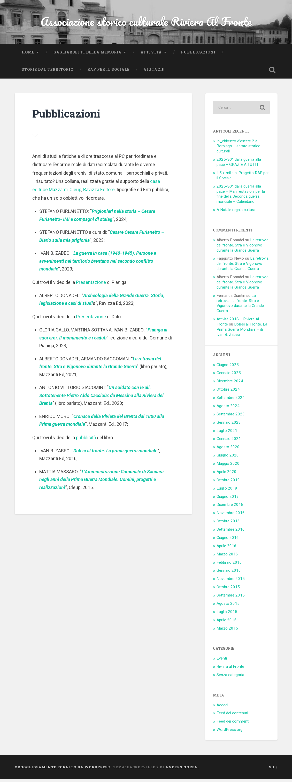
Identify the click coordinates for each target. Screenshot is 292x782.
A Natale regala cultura (236, 213)
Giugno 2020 (228, 458)
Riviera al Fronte (230, 669)
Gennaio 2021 (229, 441)
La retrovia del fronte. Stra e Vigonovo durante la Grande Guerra (242, 248)
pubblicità (86, 440)
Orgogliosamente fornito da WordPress (62, 770)
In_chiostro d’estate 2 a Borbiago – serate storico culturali (238, 149)
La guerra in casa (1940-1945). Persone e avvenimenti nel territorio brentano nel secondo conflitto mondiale (97, 264)
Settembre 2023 (231, 417)
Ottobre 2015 (228, 590)
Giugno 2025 (228, 367)
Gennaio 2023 (229, 425)
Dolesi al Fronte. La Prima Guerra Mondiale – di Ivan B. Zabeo (242, 332)
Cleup (75, 192)
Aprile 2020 (226, 475)
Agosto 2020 (228, 450)
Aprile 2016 (226, 549)
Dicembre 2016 (230, 507)
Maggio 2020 (228, 466)
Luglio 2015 (227, 615)
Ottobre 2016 (228, 524)
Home (28, 55)
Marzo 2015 (227, 631)
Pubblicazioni (198, 55)
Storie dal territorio (47, 72)
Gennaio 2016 (229, 573)
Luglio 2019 (227, 491)
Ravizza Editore (99, 192)
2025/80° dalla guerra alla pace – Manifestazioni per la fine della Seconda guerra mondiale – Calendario (241, 197)
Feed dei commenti (233, 724)
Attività (151, 55)
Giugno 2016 (228, 540)
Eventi (222, 661)
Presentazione (91, 285)
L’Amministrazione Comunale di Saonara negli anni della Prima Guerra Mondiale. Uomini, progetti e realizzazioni (101, 482)
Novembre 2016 (231, 516)
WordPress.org (229, 732)
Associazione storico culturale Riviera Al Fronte (146, 23)
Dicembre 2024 (230, 384)
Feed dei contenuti (232, 716)
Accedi (222, 708)
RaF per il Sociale (108, 72)
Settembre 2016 (231, 532)
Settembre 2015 (231, 598)
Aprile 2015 (226, 623)
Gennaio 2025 (229, 376)
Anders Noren (181, 770)
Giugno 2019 (228, 499)
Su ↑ (273, 770)
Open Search (272, 73)
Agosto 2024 (228, 409)
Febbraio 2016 (229, 565)
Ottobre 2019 (228, 483)
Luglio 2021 (227, 433)
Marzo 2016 (227, 557)
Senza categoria (230, 678)
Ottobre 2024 (228, 392)
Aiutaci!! (154, 72)
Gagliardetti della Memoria (87, 55)
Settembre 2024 (231, 400)
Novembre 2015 (231, 581)
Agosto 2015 (228, 606)
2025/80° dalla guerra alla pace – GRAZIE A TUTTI (239, 165)
